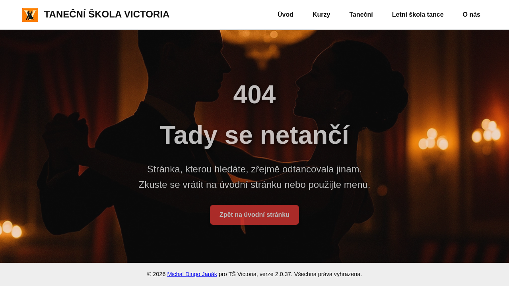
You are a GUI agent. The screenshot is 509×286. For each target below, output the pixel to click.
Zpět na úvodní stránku (254, 217)
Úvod (285, 14)
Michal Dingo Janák (192, 274)
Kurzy (321, 14)
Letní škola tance (418, 14)
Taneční (361, 14)
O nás (471, 14)
